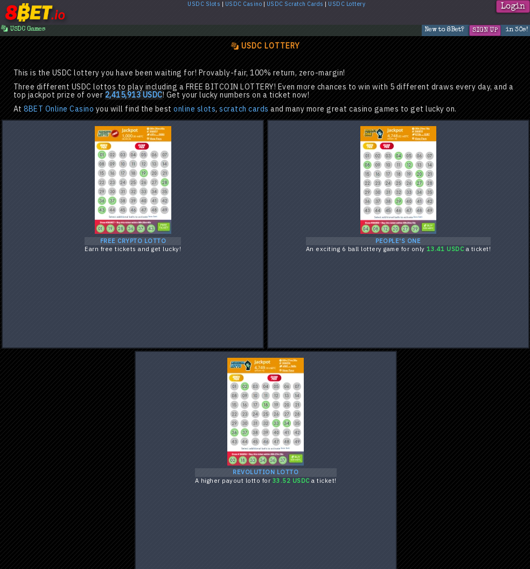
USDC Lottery (346, 4)
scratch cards (244, 109)
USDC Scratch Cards (295, 4)
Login (513, 7)
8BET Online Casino (59, 109)
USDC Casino (243, 4)
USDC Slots (203, 4)
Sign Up (485, 30)
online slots (194, 109)
